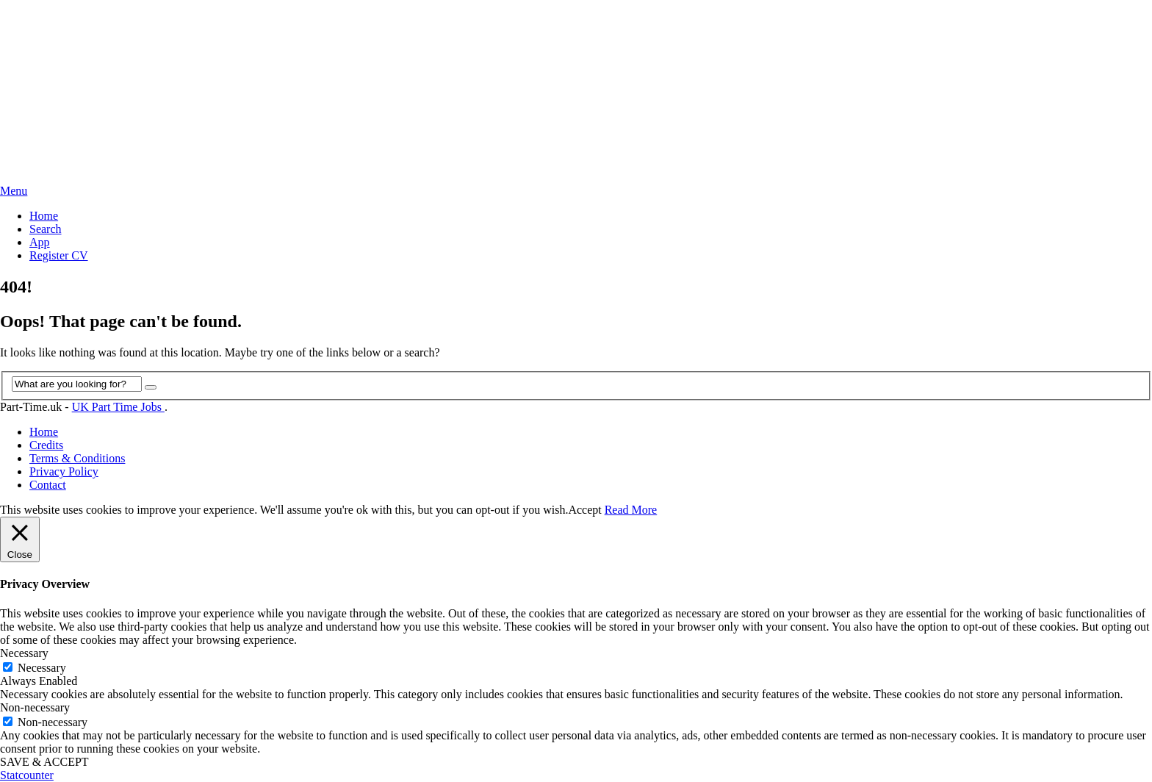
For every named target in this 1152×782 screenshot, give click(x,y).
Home (43, 215)
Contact (47, 484)
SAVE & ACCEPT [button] (44, 762)
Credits (46, 445)
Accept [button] (584, 509)
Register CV (58, 255)
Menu (13, 190)
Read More (631, 509)
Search (45, 229)
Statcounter (27, 775)
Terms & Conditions (77, 458)
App (39, 242)
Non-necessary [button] (35, 707)
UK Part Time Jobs (118, 407)
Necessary (42, 667)
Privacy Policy (63, 471)
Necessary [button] (24, 653)
